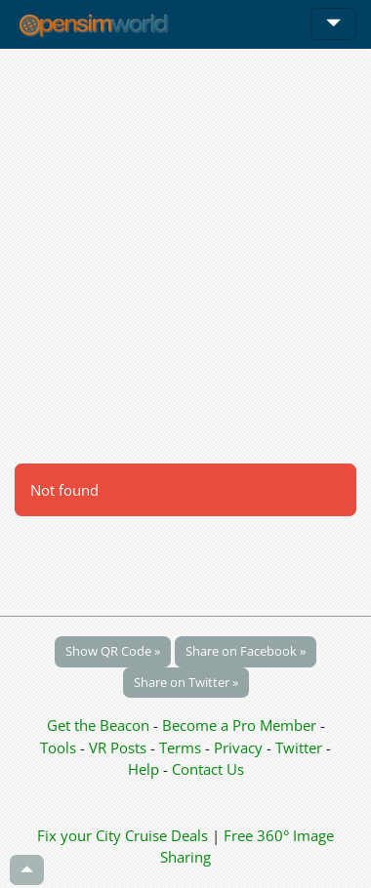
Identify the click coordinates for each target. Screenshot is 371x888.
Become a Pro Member (241, 725)
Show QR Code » (112, 651)
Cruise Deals (166, 835)
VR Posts (119, 747)
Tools (60, 747)
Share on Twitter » (186, 682)
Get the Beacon (98, 725)
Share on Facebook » (246, 651)
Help (143, 769)
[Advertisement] (185, 255)
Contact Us (208, 769)
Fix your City (79, 835)
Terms (182, 747)
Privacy (238, 747)
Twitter (298, 747)
